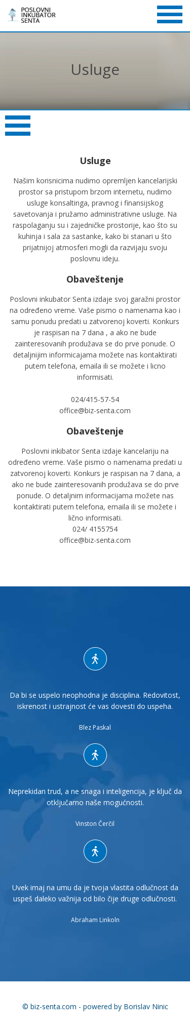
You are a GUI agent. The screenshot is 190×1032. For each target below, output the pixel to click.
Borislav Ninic (146, 1006)
